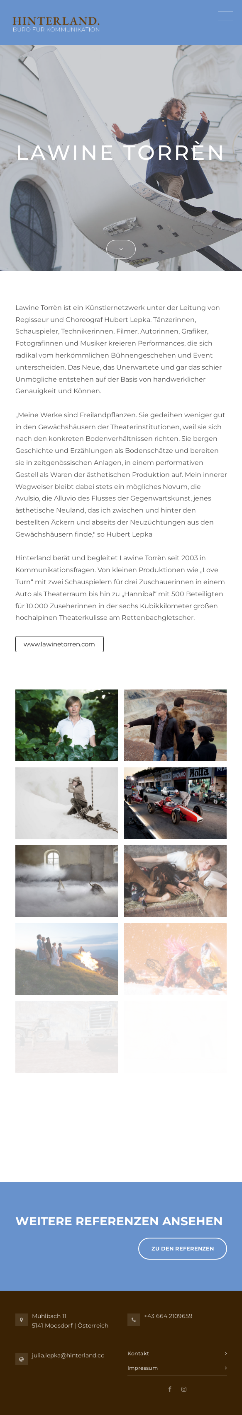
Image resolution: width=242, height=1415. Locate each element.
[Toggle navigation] (223, 17)
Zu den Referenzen (183, 1248)
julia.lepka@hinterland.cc (68, 1355)
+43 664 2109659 (168, 1316)
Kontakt (138, 1353)
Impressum (142, 1368)
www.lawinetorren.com (59, 644)
